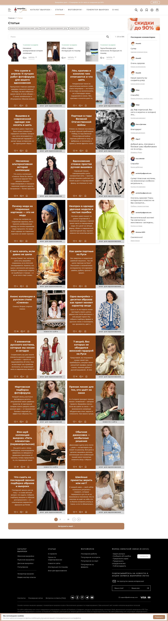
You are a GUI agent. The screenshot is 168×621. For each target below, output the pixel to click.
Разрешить (159, 617)
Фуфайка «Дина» (136, 152)
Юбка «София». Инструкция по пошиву (71, 49)
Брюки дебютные (137, 167)
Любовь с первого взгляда (140, 206)
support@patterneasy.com (129, 597)
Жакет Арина (135, 240)
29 (68, 519)
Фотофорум (87, 549)
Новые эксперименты (138, 67)
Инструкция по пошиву (58, 567)
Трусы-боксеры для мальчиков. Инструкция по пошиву (111, 50)
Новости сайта (79, 28)
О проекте (52, 554)
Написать (144, 556)
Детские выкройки (25, 563)
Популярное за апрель (90, 557)
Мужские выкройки (26, 560)
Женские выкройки (26, 556)
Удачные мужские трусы (139, 52)
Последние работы (89, 554)
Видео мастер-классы (27, 577)
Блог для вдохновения (54, 28)
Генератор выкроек (26, 574)
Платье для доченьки (138, 133)
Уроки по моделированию (24, 28)
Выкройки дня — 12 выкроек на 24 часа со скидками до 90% (79, 2)
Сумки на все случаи (138, 84)
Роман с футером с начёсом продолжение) (142, 98)
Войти (155, 2)
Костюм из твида (136, 226)
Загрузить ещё (66, 526)
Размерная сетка (35, 598)
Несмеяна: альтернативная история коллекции (33, 50)
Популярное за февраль (87, 566)
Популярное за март (89, 561)
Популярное (23, 567)
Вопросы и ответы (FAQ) (56, 598)
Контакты (21, 598)
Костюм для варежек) (138, 118)
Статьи (52, 549)
